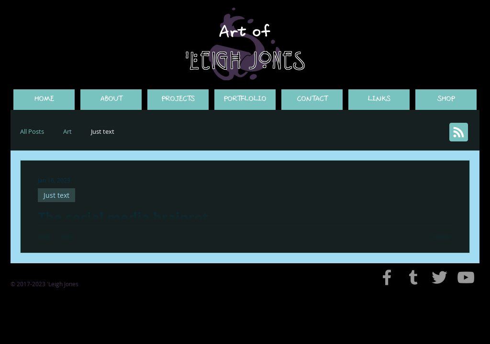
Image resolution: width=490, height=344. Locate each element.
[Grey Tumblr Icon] (413, 277)
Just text (102, 131)
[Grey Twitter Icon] (439, 277)
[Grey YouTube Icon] (466, 277)
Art (67, 131)
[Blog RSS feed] (458, 132)
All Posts (32, 131)
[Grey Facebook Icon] (387, 277)
